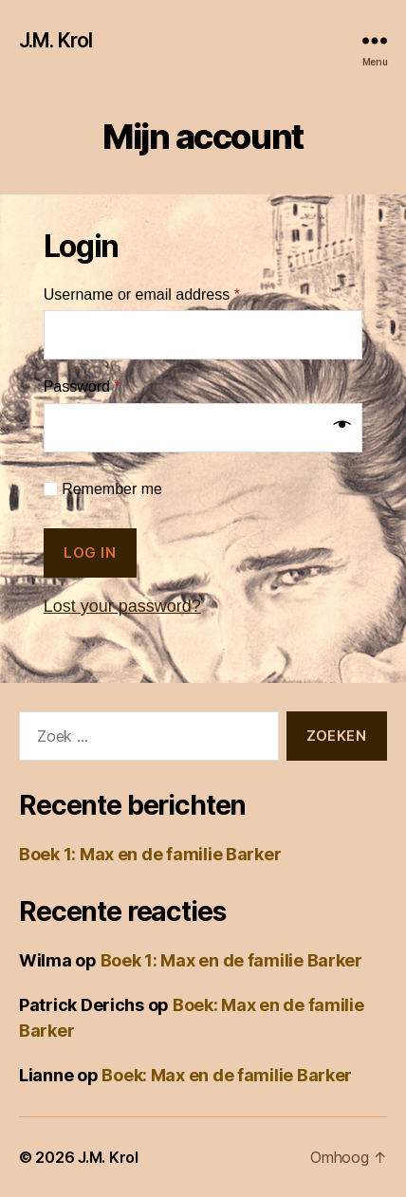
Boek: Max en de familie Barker (227, 1075)
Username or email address (142, 294)
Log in (90, 552)
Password (82, 386)
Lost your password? (122, 606)
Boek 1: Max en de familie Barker (150, 854)
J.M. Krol (55, 40)
